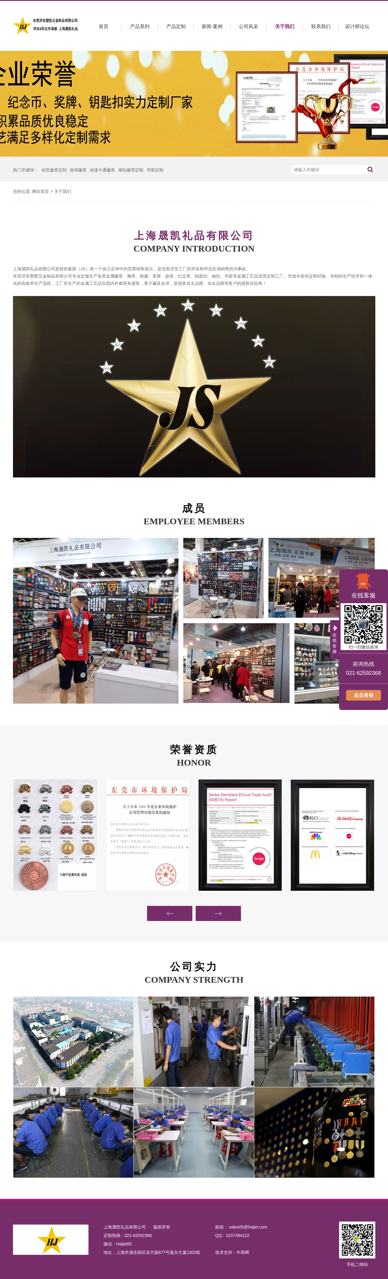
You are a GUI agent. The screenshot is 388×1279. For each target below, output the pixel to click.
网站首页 (40, 191)
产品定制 (176, 26)
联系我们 (321, 26)
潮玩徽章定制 (130, 170)
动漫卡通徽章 (102, 170)
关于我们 (284, 26)
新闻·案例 (212, 26)
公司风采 (248, 26)
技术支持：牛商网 (232, 1252)
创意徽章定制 (54, 170)
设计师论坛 (357, 26)
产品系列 (139, 26)
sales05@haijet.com (248, 1227)
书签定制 (154, 170)
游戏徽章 (78, 170)
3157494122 (237, 1235)
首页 (103, 26)
